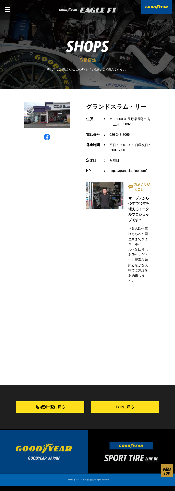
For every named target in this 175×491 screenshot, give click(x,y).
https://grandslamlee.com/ (128, 170)
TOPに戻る (125, 407)
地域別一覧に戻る (50, 407)
